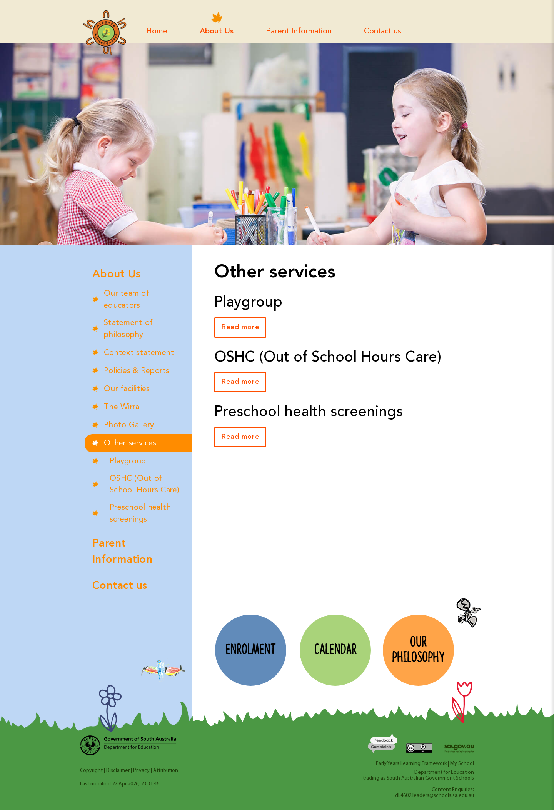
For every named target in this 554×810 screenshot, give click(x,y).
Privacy (141, 770)
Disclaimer (118, 770)
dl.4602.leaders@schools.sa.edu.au (434, 795)
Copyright (91, 770)
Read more (240, 327)
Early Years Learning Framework (411, 764)
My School (462, 764)
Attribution (165, 770)
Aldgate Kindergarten (104, 32)
